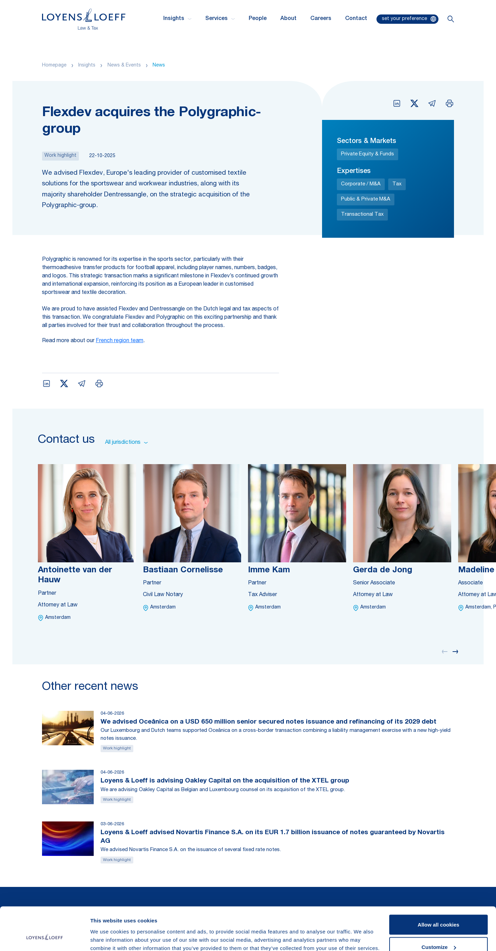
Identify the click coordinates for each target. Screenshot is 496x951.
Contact (356, 19)
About (288, 19)
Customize (439, 910)
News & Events (124, 65)
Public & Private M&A (365, 199)
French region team (119, 341)
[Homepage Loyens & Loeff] (83, 19)
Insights (86, 65)
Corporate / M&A (361, 184)
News (159, 65)
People (258, 19)
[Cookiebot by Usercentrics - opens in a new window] (44, 937)
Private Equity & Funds (367, 154)
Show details (106, 930)
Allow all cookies (438, 887)
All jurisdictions (126, 443)
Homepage (54, 65)
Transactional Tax (362, 214)
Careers (320, 19)
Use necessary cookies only (438, 932)
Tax (397, 184)
